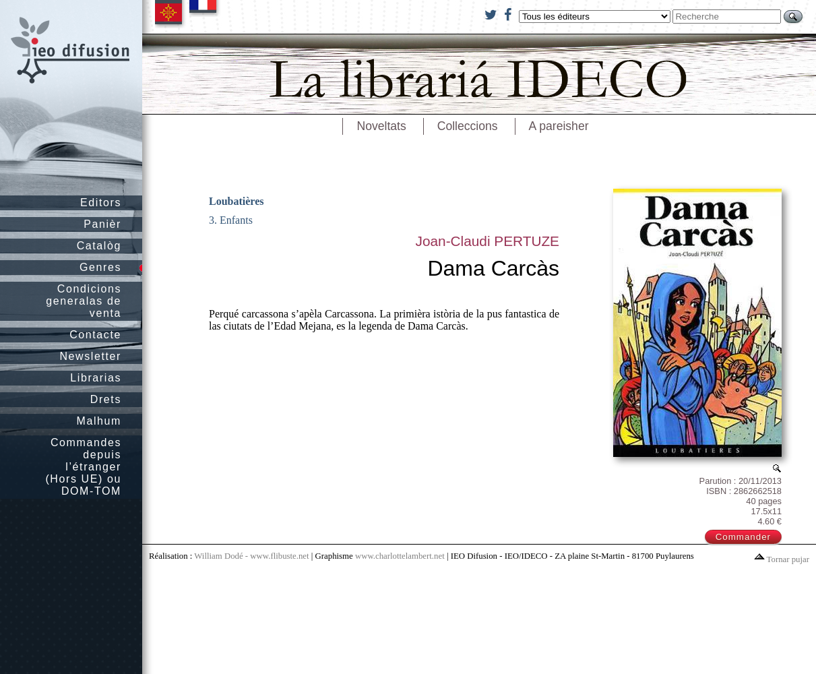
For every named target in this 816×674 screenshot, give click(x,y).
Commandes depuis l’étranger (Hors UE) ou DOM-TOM (83, 467)
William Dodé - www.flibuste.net (251, 556)
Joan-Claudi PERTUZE (487, 241)
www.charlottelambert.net (400, 556)
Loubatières (236, 201)
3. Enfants (231, 220)
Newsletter (90, 356)
